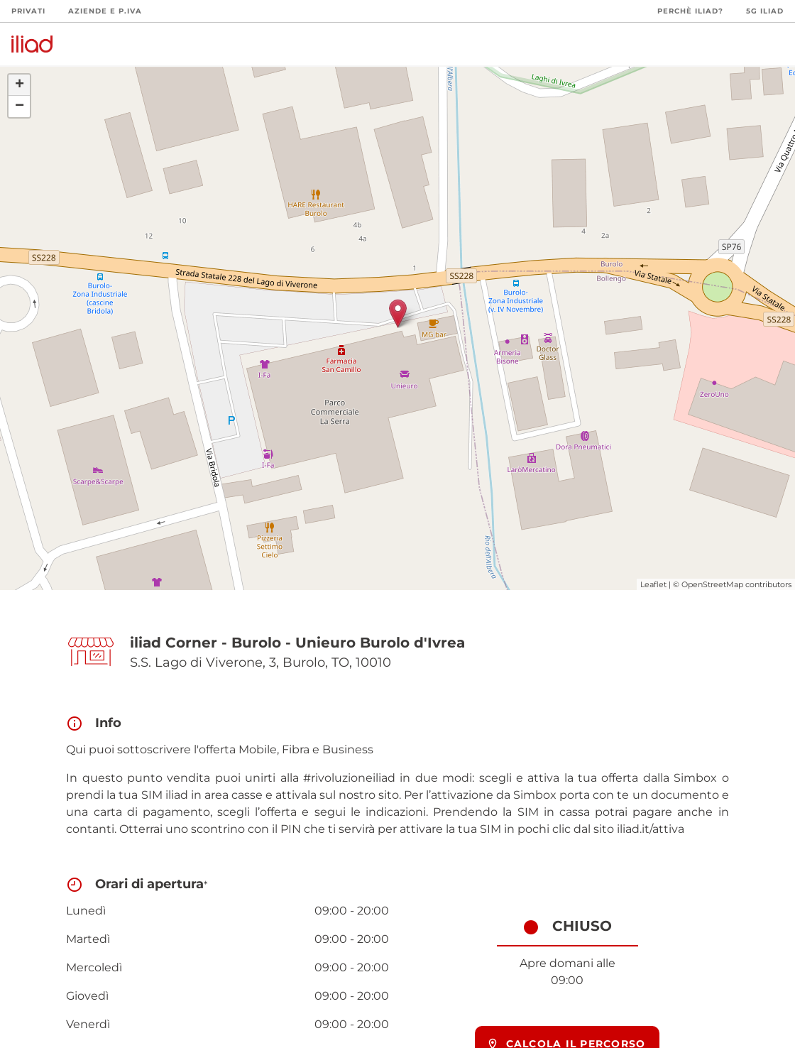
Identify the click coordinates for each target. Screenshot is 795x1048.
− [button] (19, 106)
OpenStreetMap (712, 584)
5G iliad (765, 11)
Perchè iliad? (690, 11)
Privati (28, 11)
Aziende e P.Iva (105, 11)
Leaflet (653, 584)
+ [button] (19, 85)
